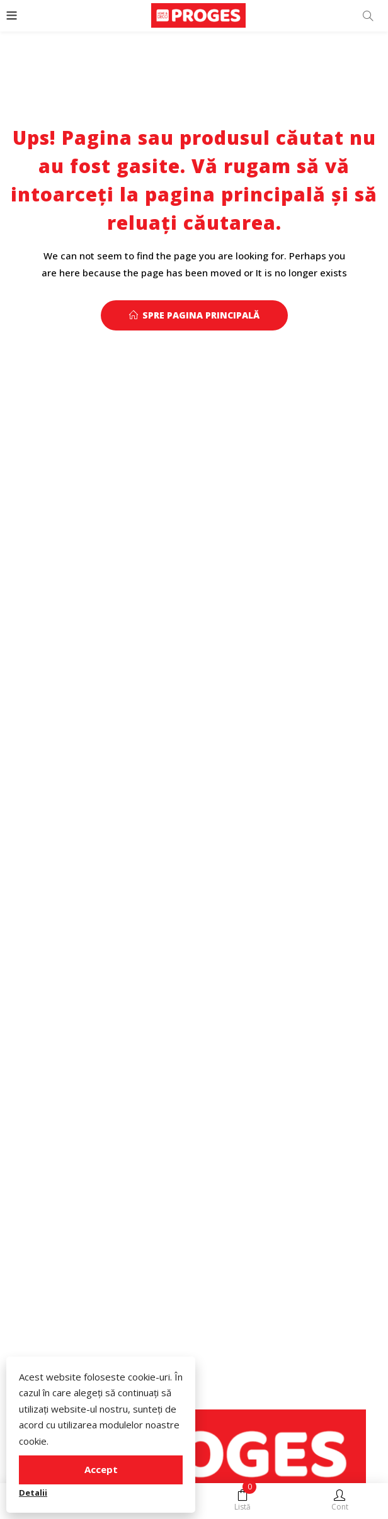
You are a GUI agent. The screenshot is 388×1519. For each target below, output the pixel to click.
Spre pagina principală (194, 315)
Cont (339, 1500)
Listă (242, 1500)
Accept (101, 1469)
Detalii (33, 1492)
